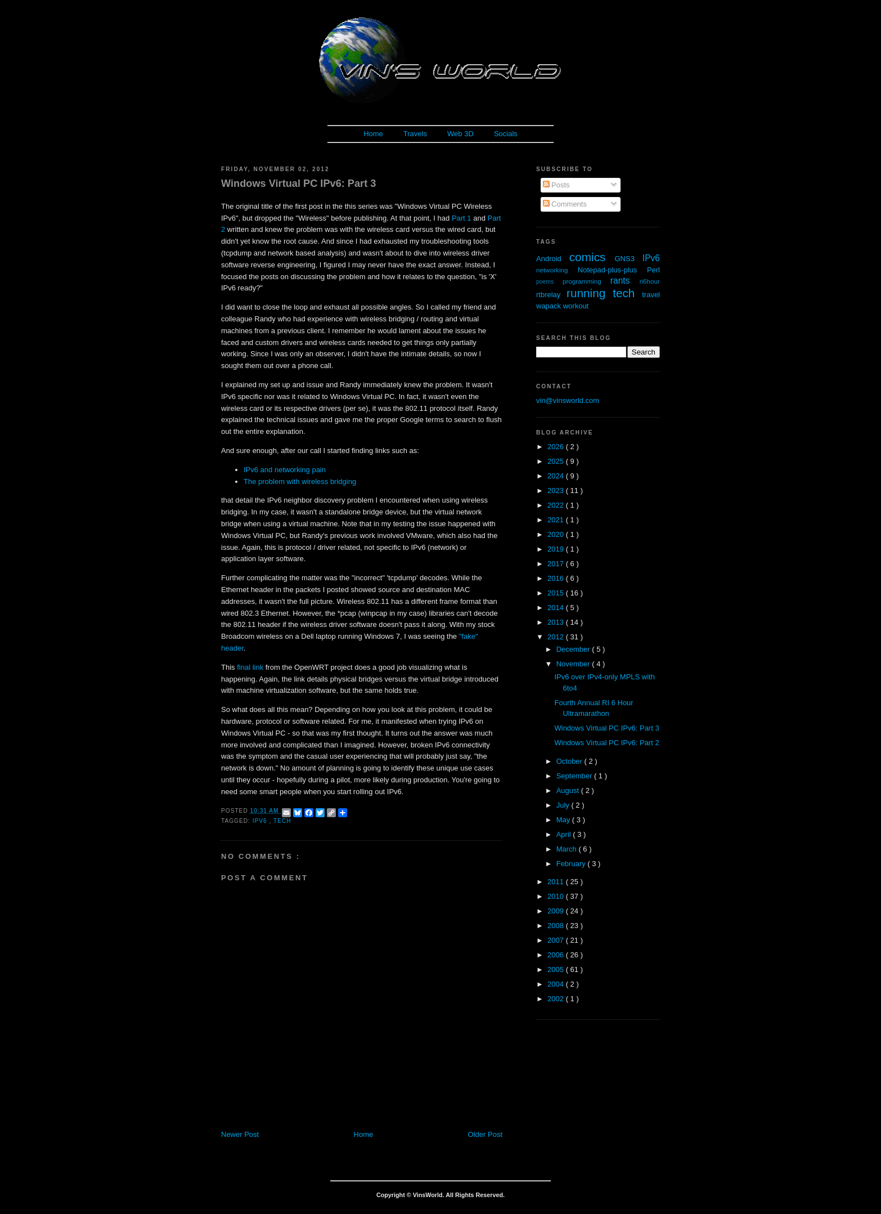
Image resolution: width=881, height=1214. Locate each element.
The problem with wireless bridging (300, 481)
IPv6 (261, 821)
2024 (556, 476)
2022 (556, 505)
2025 (556, 461)
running (590, 292)
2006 (556, 955)
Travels (415, 133)
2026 (556, 446)
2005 (556, 969)
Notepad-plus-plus (612, 270)
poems (549, 282)
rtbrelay (551, 294)
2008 (556, 925)
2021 (556, 520)
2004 (556, 984)
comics (592, 256)
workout (576, 306)
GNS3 (628, 258)
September (575, 776)
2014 (556, 607)
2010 (556, 896)
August (568, 790)
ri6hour (650, 281)
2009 (556, 911)
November (574, 664)
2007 (556, 940)
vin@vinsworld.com (567, 400)
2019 (556, 549)
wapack (549, 306)
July (564, 805)
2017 (556, 563)
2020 (556, 534)
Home (373, 133)
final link (250, 667)
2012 (556, 637)
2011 (556, 881)
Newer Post (240, 1134)
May (564, 820)
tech (282, 821)
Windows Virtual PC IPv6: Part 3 (298, 183)
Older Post (485, 1134)
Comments (565, 204)
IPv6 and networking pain (285, 469)
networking (557, 270)
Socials (506, 133)
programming (586, 281)
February (572, 863)
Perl (653, 270)
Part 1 (461, 218)
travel (651, 294)
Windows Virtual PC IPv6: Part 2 (606, 742)
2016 (556, 578)
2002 (556, 999)
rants (625, 280)
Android (552, 258)
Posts (556, 185)
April (564, 834)
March (567, 849)
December (574, 649)
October (570, 761)
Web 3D (460, 133)
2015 (556, 593)
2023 (556, 490)
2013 (556, 622)
